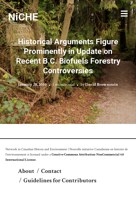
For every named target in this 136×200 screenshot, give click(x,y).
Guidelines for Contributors (59, 180)
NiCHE (23, 17)
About (26, 171)
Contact (51, 171)
